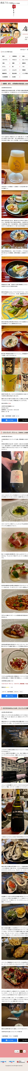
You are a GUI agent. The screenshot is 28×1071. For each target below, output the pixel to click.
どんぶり (14, 70)
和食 (3, 416)
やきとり (14, 59)
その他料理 (5, 77)
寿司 (3, 56)
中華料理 (14, 56)
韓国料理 (4, 73)
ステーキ (4, 691)
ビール (17, 416)
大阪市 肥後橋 (8, 416)
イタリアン (4, 59)
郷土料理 (14, 73)
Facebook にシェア (9, 420)
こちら (9, 403)
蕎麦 (13, 63)
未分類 (13, 77)
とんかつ (4, 70)
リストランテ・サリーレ (7, 683)
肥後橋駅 (22, 683)
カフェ (3, 66)
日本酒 (13, 416)
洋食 (3, 63)
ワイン (21, 691)
